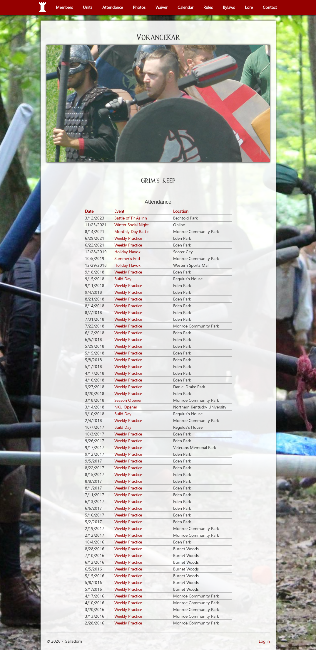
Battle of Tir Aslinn (130, 218)
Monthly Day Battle (131, 231)
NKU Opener (125, 407)
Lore (249, 7)
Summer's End (127, 258)
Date (89, 211)
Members (64, 7)
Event (119, 211)
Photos (139, 7)
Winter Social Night (131, 224)
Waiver (162, 7)
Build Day (122, 278)
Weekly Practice (128, 238)
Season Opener (128, 400)
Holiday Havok (127, 251)
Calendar (185, 7)
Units (87, 7)
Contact (270, 7)
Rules (208, 7)
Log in (264, 641)
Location (180, 211)
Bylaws (229, 7)
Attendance (112, 7)
